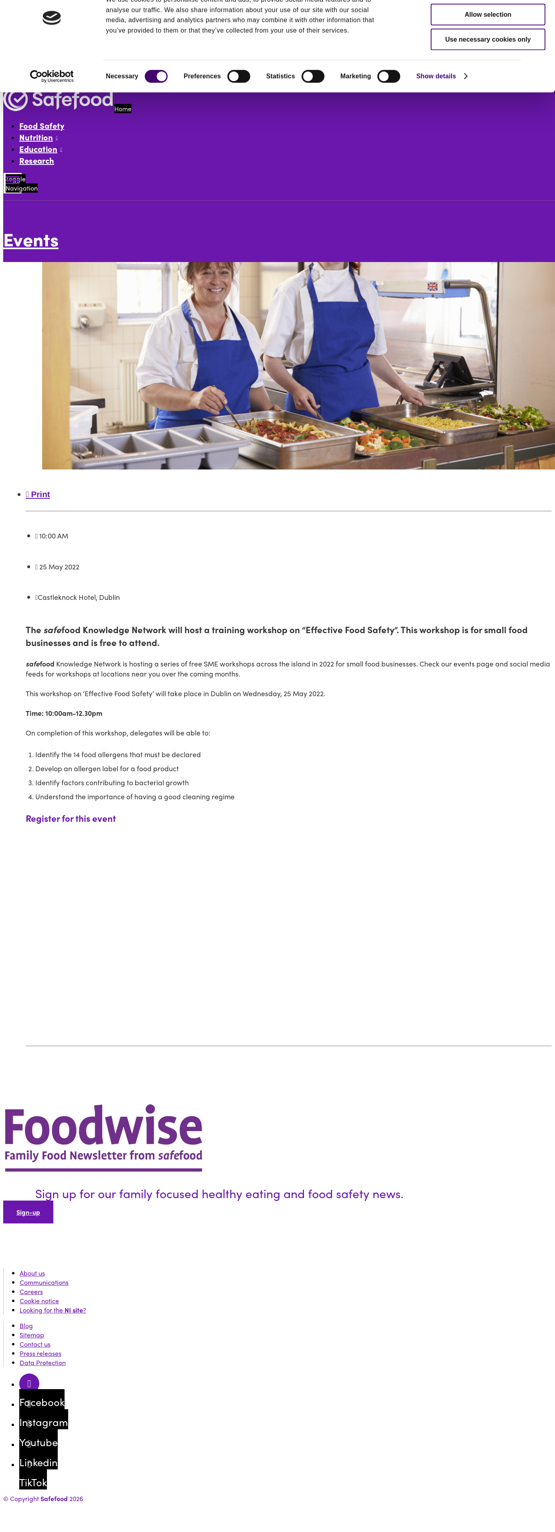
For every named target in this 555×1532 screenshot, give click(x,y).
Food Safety (41, 125)
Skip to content (24, 7)
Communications (44, 1282)
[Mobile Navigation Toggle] (12, 183)
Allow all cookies (488, 711)
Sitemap (32, 1334)
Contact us (35, 1344)
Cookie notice (39, 1300)
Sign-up (28, 1212)
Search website (41, 67)
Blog (26, 1325)
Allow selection (488, 736)
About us (32, 1273)
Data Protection (43, 1362)
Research (36, 160)
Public (54, 22)
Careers (31, 1291)
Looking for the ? (53, 1310)
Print (38, 494)
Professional (126, 22)
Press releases (40, 1353)
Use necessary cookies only (488, 761)
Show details (436, 797)
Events (54, 51)
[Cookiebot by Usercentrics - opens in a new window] (52, 798)
